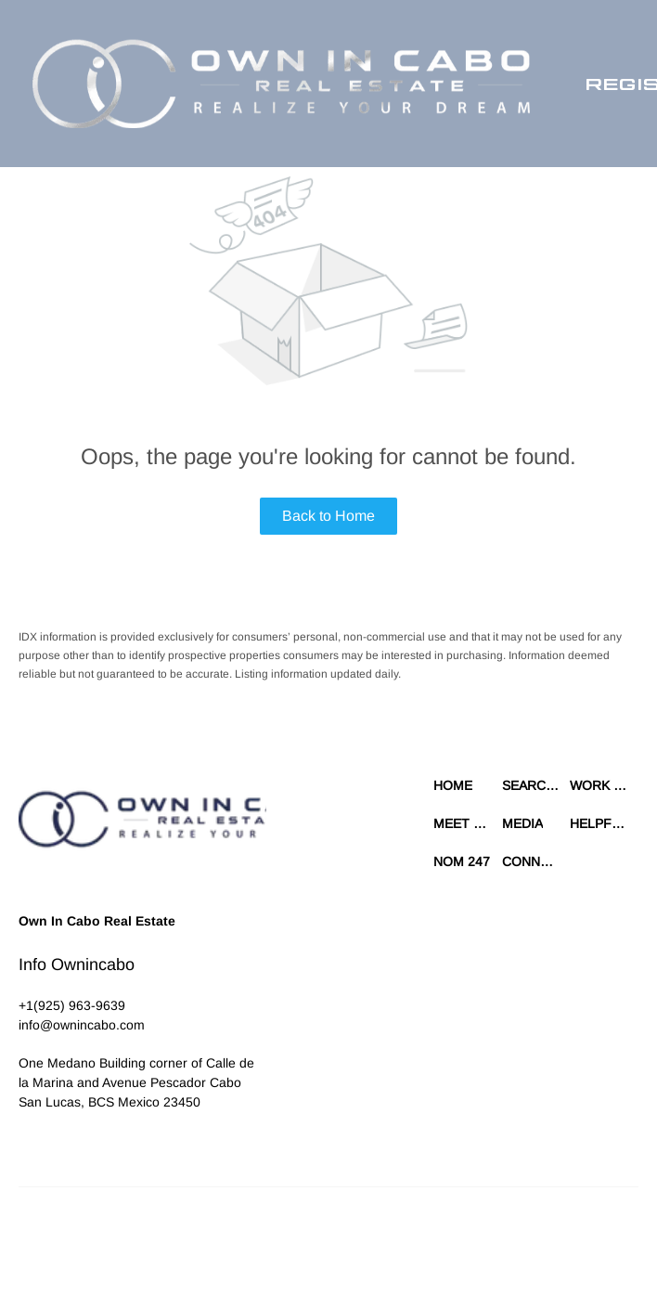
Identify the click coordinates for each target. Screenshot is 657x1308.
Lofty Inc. (104, 1233)
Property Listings (273, 1252)
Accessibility (404, 1252)
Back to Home (328, 516)
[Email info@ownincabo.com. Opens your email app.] (82, 1024)
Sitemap (345, 1252)
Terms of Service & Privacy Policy (314, 1233)
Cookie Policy (441, 1233)
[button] (281, 83)
